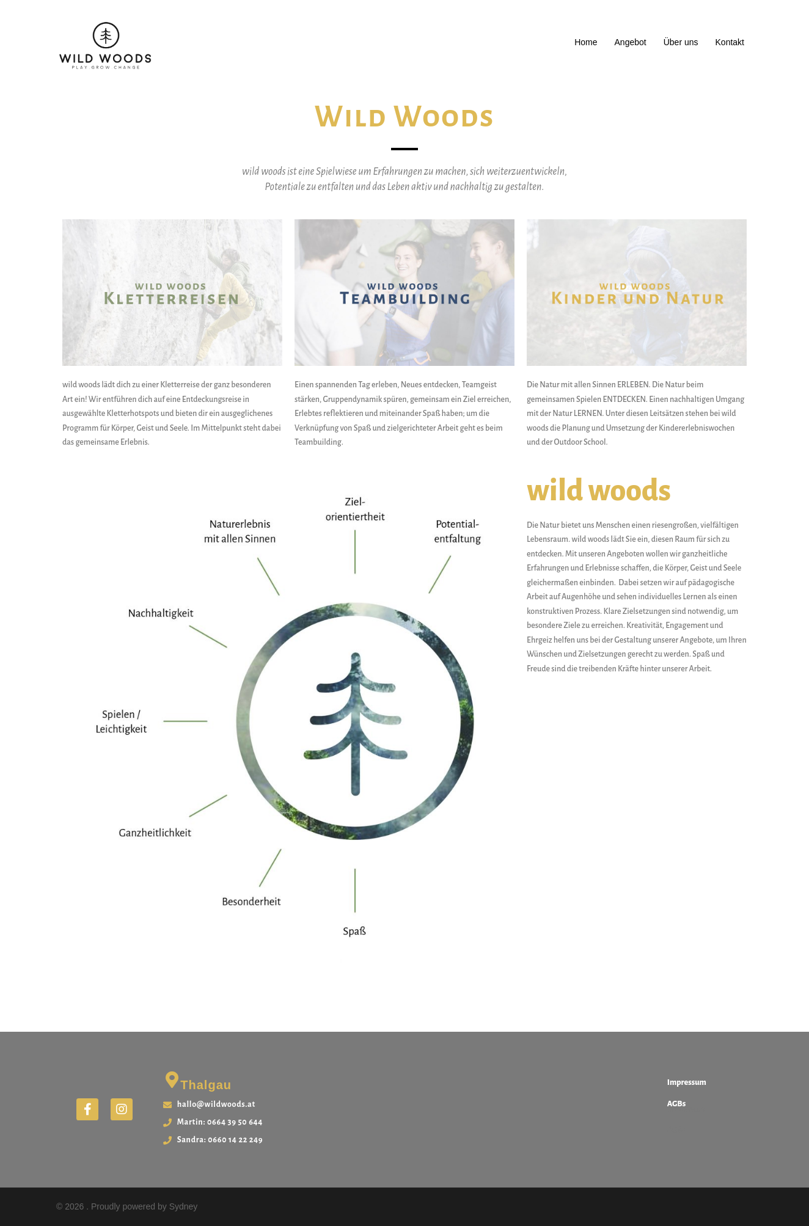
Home (585, 42)
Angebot (630, 42)
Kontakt (730, 42)
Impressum (686, 1082)
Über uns (681, 42)
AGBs (676, 1104)
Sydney (183, 1206)
